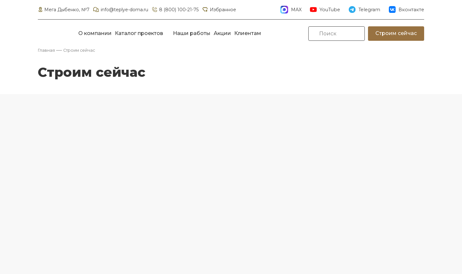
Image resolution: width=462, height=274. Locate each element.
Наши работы (191, 33)
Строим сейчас (396, 33)
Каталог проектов (139, 33)
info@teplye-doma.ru (120, 10)
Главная (46, 50)
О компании (95, 33)
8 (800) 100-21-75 (175, 10)
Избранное (219, 10)
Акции (222, 33)
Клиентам (247, 33)
